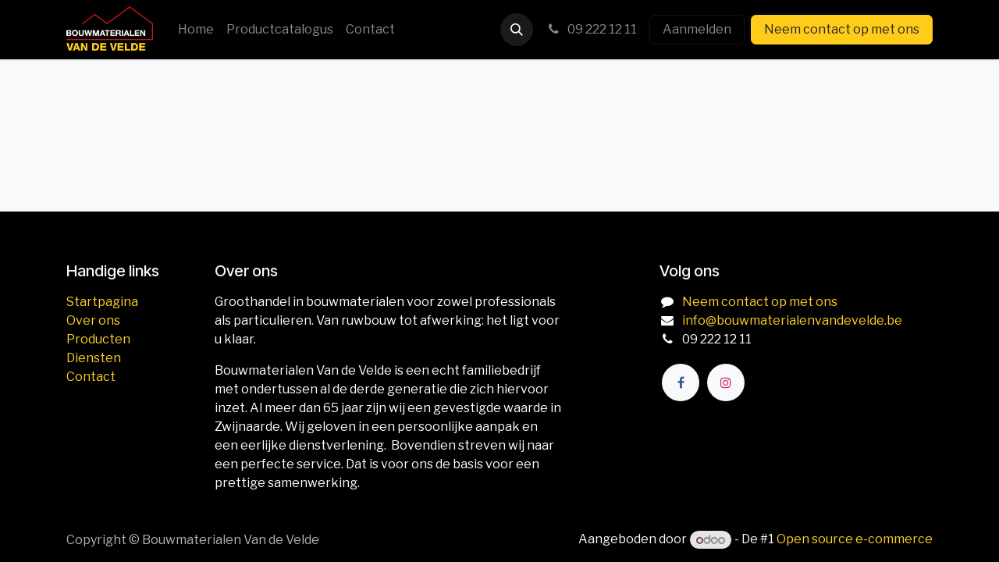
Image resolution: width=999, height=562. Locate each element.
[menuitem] (196, 29)
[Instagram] (726, 382)
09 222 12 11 (591, 29)
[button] (516, 29)
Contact (91, 376)
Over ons (93, 320)
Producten (98, 339)
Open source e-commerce (855, 539)
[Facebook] (680, 382)
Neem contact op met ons (841, 29)
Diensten (93, 357)
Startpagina (102, 301)
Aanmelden (697, 29)
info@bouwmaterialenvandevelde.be (792, 320)
